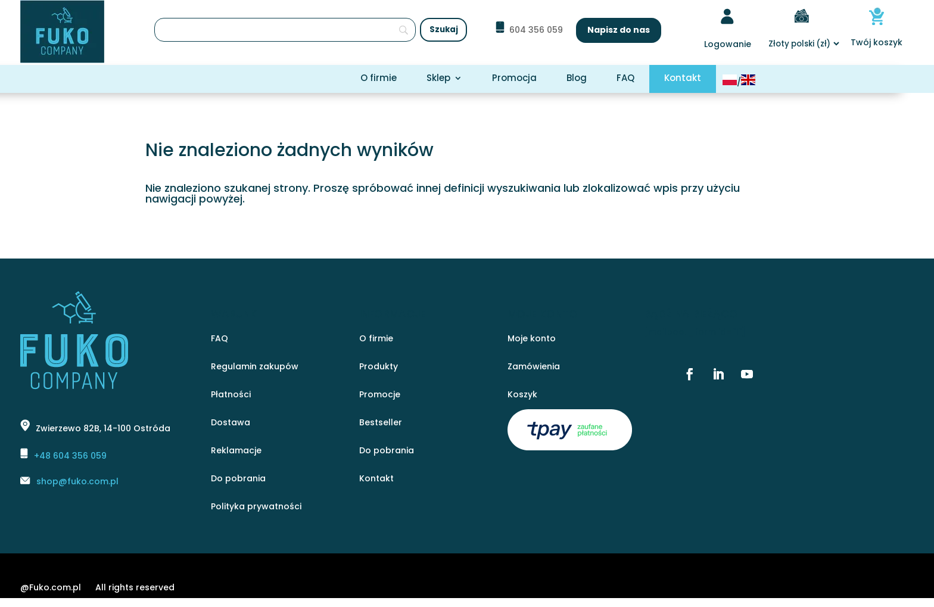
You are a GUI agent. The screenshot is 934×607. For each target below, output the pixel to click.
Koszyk (522, 395)
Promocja (514, 79)
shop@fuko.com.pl (77, 481)
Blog (576, 79)
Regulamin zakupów (254, 367)
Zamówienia (534, 367)
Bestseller (380, 423)
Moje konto (532, 339)
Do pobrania (238, 479)
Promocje (379, 395)
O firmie (378, 79)
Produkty (378, 367)
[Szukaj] (285, 30)
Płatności (231, 395)
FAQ (625, 79)
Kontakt (682, 79)
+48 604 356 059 (70, 456)
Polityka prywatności (256, 507)
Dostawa (230, 423)
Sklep (438, 79)
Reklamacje (236, 451)
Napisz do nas (618, 30)
